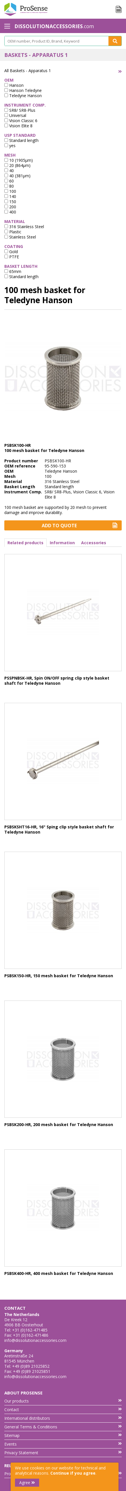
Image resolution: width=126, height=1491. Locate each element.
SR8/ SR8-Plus (19, 110)
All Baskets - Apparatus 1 (27, 70)
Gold (11, 251)
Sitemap (63, 1435)
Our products (63, 1401)
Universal (15, 115)
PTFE (11, 256)
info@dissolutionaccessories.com (35, 1340)
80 (9, 186)
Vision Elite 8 (18, 125)
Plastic (12, 231)
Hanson (14, 85)
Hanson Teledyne (23, 90)
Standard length (21, 140)
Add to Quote (79, 525)
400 (10, 212)
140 (10, 196)
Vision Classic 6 (20, 120)
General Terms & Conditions (63, 1427)
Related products (25, 542)
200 (10, 206)
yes (10, 145)
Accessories (93, 542)
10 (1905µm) (18, 160)
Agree (27, 1482)
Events (63, 1444)
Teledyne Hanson (23, 95)
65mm (12, 271)
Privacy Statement (63, 1452)
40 (9, 170)
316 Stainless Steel (24, 226)
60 (9, 181)
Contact (63, 1409)
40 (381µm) (17, 175)
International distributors (63, 1418)
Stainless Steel (20, 237)
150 (10, 201)
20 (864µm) (17, 165)
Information (62, 542)
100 (10, 191)
